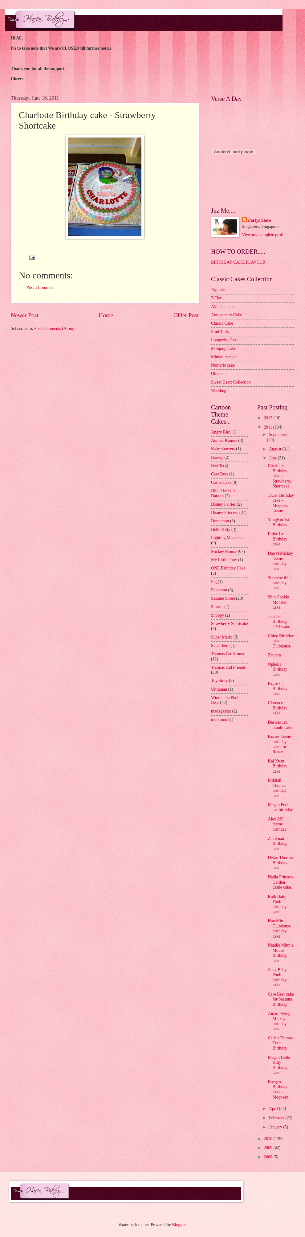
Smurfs (217, 606)
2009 (268, 1147)
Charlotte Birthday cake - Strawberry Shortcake (279, 475)
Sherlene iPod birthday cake (279, 582)
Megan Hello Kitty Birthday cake (279, 1065)
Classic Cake (222, 323)
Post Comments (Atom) (54, 328)
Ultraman (219, 689)
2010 (268, 1138)
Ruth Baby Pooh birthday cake (277, 904)
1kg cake (218, 289)
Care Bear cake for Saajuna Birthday (281, 999)
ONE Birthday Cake (228, 568)
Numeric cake (223, 365)
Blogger (178, 1225)
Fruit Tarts (220, 331)
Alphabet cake (223, 306)
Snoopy (217, 615)
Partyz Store (259, 220)
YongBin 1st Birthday (278, 522)
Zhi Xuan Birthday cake (277, 843)
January (276, 1127)
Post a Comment (40, 287)
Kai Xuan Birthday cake (277, 766)
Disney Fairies (223, 504)
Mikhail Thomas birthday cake (277, 788)
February (277, 1118)
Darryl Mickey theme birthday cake (280, 561)
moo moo (219, 719)
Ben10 (216, 465)
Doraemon (220, 521)
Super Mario (221, 637)
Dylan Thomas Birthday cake (280, 862)
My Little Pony (224, 559)
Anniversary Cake (226, 315)
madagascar (221, 711)
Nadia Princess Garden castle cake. (280, 882)
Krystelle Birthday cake (277, 688)
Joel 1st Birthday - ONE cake (279, 621)
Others (216, 373)
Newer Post (25, 315)
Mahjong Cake (223, 348)
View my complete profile (264, 234)
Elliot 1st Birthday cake (277, 539)
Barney (217, 457)
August (275, 449)
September (278, 434)
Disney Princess (224, 512)
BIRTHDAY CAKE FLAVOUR (238, 262)
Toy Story (219, 680)
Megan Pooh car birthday (280, 807)
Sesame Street (223, 598)
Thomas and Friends (228, 667)
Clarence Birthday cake (277, 708)
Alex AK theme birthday (277, 824)
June (273, 458)
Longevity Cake (224, 340)
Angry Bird (220, 432)
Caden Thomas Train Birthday (280, 1043)
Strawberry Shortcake (229, 623)
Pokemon (219, 590)
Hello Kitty (220, 529)
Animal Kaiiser (224, 440)
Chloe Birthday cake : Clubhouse (281, 641)
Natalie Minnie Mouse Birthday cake (280, 953)
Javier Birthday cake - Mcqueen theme (281, 503)
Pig (214, 581)
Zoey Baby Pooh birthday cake (277, 978)
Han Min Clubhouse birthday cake (279, 929)
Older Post (186, 315)
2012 (268, 418)
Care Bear (219, 474)
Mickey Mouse (224, 551)
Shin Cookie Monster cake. (278, 602)
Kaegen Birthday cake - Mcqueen (278, 1089)
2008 (268, 1157)
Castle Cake (221, 482)
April (274, 1108)
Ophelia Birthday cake (277, 669)
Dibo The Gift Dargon (223, 493)
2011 (268, 427)
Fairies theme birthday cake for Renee (279, 744)
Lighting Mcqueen (226, 538)
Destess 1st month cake (280, 725)
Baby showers (223, 448)
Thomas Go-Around (228, 653)
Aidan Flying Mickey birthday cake (279, 1021)
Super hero (220, 645)
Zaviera (274, 655)
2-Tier (216, 298)
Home (106, 315)
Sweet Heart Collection (231, 382)
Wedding (218, 390)
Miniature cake (224, 357)
